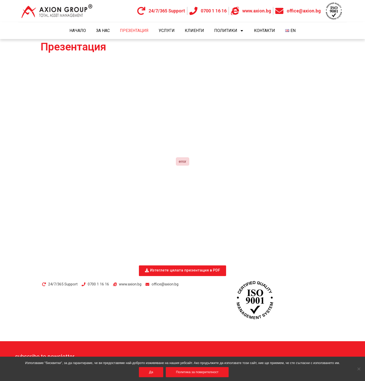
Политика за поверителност (197, 372)
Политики (229, 30)
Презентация (134, 30)
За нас (103, 30)
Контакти (264, 30)
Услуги (167, 30)
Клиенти (194, 30)
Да (151, 372)
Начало (77, 30)
